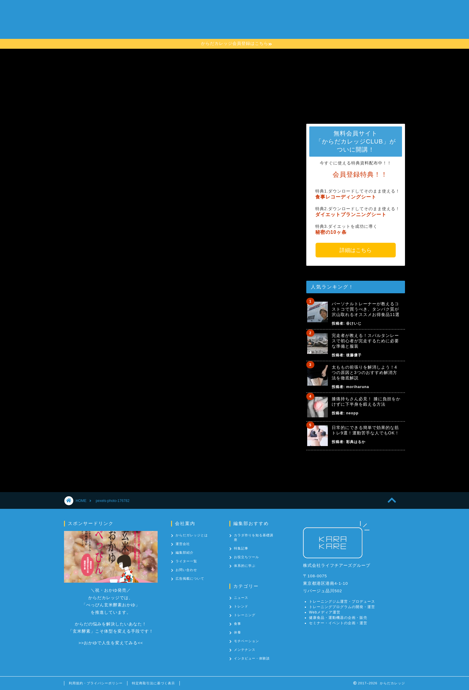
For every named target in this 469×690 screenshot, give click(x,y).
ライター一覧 (186, 561)
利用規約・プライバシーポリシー (96, 683)
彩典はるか (356, 442)
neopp (352, 413)
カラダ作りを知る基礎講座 (248, 22)
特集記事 (241, 548)
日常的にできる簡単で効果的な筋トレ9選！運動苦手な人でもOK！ (365, 430)
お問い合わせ (342, 22)
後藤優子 (354, 355)
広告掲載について (190, 578)
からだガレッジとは (192, 535)
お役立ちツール (246, 557)
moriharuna (357, 387)
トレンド (241, 606)
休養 (237, 632)
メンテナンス (244, 649)
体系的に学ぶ (244, 565)
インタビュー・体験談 (252, 658)
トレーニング (244, 615)
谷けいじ (354, 323)
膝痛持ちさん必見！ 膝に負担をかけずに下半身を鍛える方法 (366, 401)
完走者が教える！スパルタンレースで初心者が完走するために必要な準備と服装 (365, 341)
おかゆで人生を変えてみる (111, 643)
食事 (237, 623)
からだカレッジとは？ (187, 22)
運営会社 (183, 544)
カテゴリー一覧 (302, 22)
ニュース (241, 597)
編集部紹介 (185, 552)
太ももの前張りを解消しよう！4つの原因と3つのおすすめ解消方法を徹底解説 (364, 372)
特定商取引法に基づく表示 (153, 683)
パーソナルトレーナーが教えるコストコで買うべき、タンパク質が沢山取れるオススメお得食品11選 (366, 309)
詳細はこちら (355, 250)
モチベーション (246, 641)
